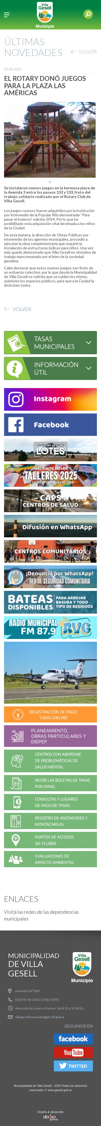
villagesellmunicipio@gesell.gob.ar (40, 1017)
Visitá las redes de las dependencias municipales (41, 915)
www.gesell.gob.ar (60, 1090)
